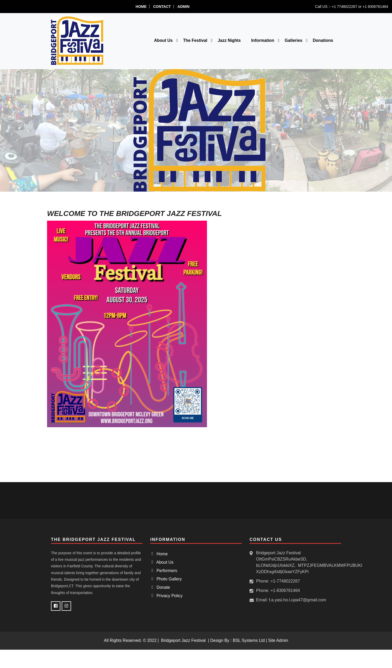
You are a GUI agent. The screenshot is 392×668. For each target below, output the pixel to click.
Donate (162, 587)
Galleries (293, 40)
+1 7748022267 (344, 6)
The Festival (195, 40)
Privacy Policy (168, 595)
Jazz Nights (229, 40)
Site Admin (278, 640)
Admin (183, 6)
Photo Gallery (168, 579)
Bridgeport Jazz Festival (183, 640)
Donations (323, 40)
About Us (163, 40)
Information (262, 40)
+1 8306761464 (375, 6)
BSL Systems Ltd (249, 640)
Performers (165, 570)
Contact (162, 6)
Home (141, 6)
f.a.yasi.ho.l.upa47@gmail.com (297, 600)
